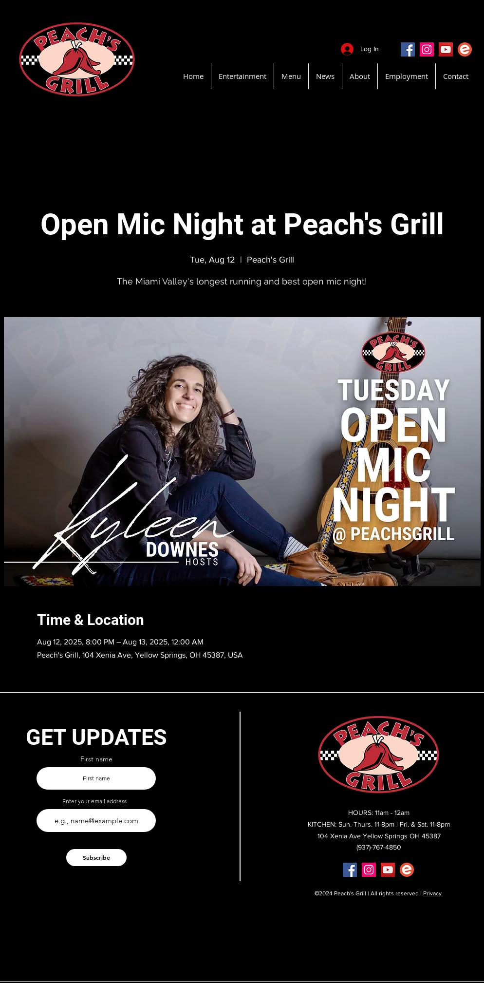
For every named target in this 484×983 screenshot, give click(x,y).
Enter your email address (94, 801)
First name (96, 759)
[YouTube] (446, 49)
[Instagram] (427, 49)
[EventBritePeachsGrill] (465, 49)
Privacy (433, 893)
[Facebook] (408, 49)
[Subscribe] (96, 857)
